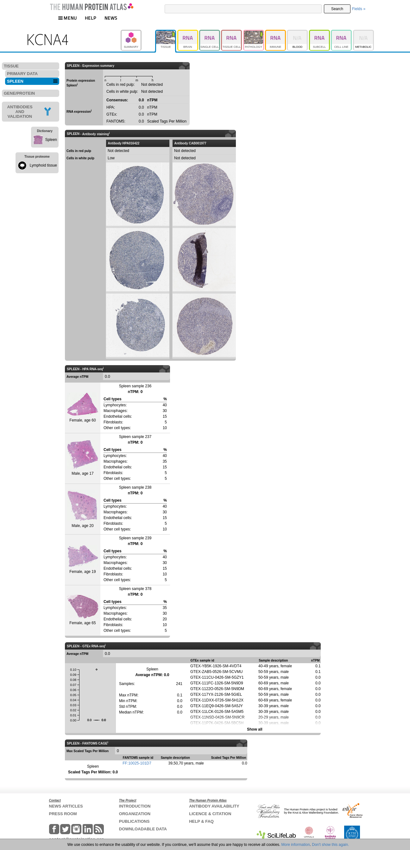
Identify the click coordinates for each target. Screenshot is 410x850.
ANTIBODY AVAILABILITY (214, 806)
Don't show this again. (330, 844)
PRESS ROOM (63, 813)
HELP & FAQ (201, 821)
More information (295, 844)
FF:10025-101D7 (137, 763)
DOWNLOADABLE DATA (143, 829)
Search (337, 9)
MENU (67, 18)
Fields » (358, 9)
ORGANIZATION (134, 813)
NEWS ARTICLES (66, 806)
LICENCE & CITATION (210, 813)
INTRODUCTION (135, 806)
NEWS (110, 18)
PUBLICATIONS (134, 821)
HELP (90, 18)
